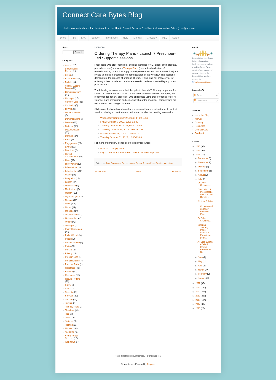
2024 (198, 150)
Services (69, 296)
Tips (73, 37)
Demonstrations (72, 119)
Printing (69, 249)
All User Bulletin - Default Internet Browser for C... (205, 247)
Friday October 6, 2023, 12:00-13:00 (119, 122)
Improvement (71, 164)
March (201, 270)
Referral (69, 271)
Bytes (63, 37)
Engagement (71, 143)
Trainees (69, 321)
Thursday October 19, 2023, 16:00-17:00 (121, 129)
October (202, 166)
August (201, 175)
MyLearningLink (72, 196)
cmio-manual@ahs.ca (202, 82)
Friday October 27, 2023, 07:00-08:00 (120, 133)
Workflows (168, 163)
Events (124, 163)
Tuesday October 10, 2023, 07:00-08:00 (121, 125)
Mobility (69, 193)
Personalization (72, 242)
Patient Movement (73, 229)
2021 (198, 287)
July (200, 179)
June (200, 257)
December (203, 158)
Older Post (176, 171)
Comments (200, 100)
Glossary (152, 37)
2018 (198, 300)
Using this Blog (202, 115)
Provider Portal (72, 264)
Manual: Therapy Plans (112, 148)
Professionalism (72, 260)
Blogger (150, 364)
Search (176, 37)
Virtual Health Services (71, 336)
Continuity (70, 105)
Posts (198, 95)
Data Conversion (113, 163)
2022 (198, 283)
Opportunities (71, 214)
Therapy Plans (130, 68)
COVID (68, 109)
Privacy (68, 253)
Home (138, 171)
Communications (73, 92)
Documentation (72, 130)
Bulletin (68, 82)
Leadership (70, 185)
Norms (68, 207)
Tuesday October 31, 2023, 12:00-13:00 (121, 137)
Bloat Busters (71, 78)
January (202, 278)
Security (69, 292)
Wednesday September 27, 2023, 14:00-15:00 (124, 118)
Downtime (70, 136)
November (203, 162)
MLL (164, 37)
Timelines (69, 310)
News (68, 203)
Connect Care (71, 102)
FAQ (83, 37)
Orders (139, 163)
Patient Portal (71, 235)
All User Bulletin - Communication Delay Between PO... (205, 207)
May (200, 261)
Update (68, 328)
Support (95, 37)
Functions (69, 150)
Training (159, 163)
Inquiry (68, 174)
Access (68, 65)
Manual (137, 37)
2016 (198, 308)
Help (125, 37)
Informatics (112, 37)
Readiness (70, 268)
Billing (68, 75)
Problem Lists (71, 257)
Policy (68, 246)
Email (68, 139)
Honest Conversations (72, 155)
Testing (68, 303)
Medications (71, 189)
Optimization (71, 218)
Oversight (69, 225)
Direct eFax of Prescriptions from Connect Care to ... (205, 193)
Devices (69, 122)
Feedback (199, 133)
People (68, 239)
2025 (198, 146)
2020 (198, 291)
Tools (67, 317)
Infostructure (71, 167)
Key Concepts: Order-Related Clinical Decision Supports (129, 152)
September (203, 171)
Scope (68, 288)
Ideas (67, 160)
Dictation (69, 126)
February (202, 274)
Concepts (69, 98)
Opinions (69, 211)
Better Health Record (71, 70)
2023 (198, 154)
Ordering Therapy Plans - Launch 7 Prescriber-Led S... (204, 231)
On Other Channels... (204, 183)
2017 (198, 304)
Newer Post (100, 171)
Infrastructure (71, 171)
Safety (68, 285)
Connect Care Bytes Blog (102, 15)
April (200, 265)
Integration (70, 178)
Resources (70, 275)
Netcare (69, 200)
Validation (69, 332)
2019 (198, 296)
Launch (131, 163)
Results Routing (72, 279)
